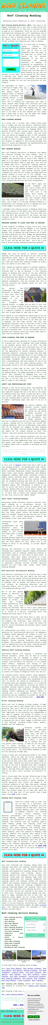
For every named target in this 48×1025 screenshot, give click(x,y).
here (35, 965)
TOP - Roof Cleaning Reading (12, 994)
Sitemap (3, 1011)
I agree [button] (30, 1016)
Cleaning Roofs (17, 972)
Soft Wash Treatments (18, 976)
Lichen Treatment (24, 980)
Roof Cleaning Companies (11, 978)
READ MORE (40, 697)
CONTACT (35, 11)
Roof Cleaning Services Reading (20, 913)
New (15, 1011)
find (7, 865)
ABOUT (29, 11)
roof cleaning (16, 209)
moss (29, 135)
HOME (20, 11)
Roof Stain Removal (14, 968)
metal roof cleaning (38, 809)
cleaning (20, 290)
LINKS (24, 11)
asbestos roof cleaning (21, 654)
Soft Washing (27, 978)
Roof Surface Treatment (32, 968)
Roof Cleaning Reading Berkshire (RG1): (17, 25)
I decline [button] (36, 1016)
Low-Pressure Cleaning (36, 976)
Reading (18, 465)
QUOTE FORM (42, 845)
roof (34, 39)
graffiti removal (17, 825)
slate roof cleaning (23, 831)
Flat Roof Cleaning (31, 974)
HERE (13, 794)
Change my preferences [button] (34, 1019)
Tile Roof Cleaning (33, 972)
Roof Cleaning (9, 1011)
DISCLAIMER (42, 11)
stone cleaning (39, 829)
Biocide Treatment (31, 970)
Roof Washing (17, 970)
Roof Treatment (39, 978)
